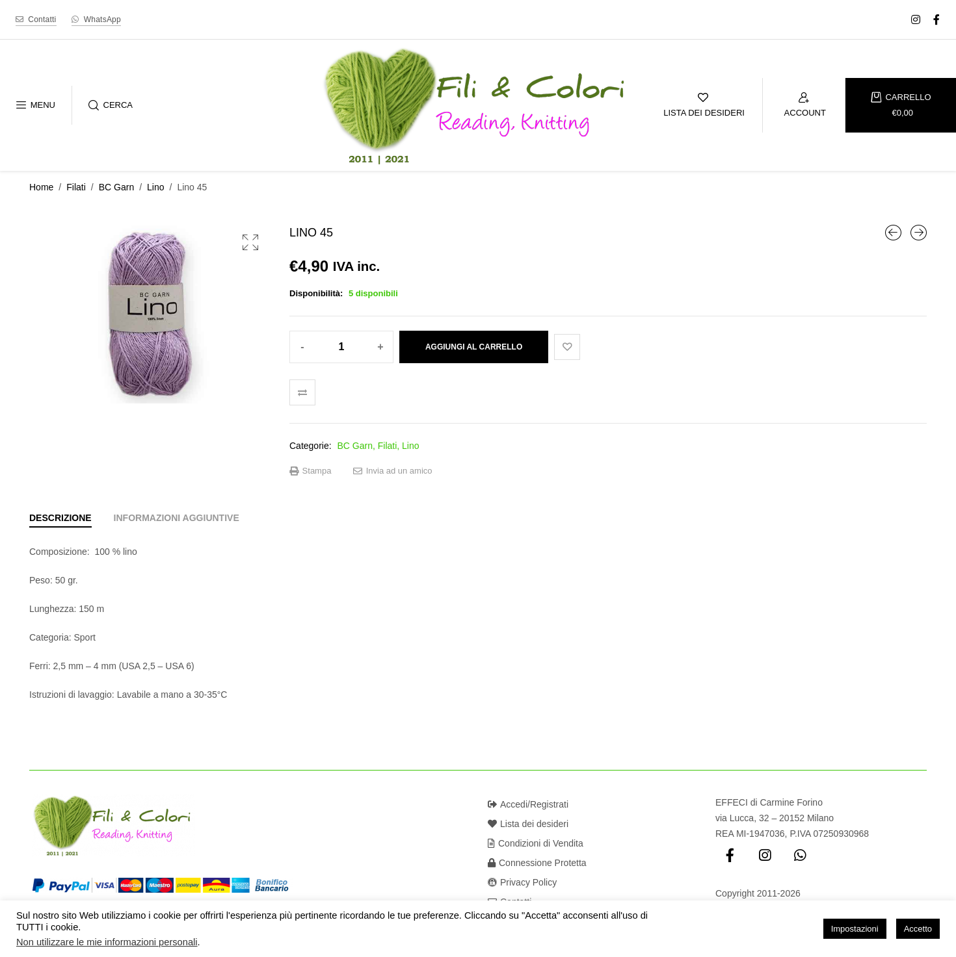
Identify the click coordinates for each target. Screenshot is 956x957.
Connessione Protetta (537, 863)
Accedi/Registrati (528, 804)
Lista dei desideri (528, 824)
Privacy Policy (522, 882)
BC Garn (116, 187)
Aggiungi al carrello (473, 346)
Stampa (310, 471)
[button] (250, 242)
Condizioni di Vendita (535, 843)
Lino (155, 187)
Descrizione (60, 518)
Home (41, 187)
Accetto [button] (918, 929)
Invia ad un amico (392, 471)
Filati (76, 187)
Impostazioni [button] (855, 929)
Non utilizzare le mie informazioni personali (107, 942)
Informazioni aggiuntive (176, 518)
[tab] (60, 518)
